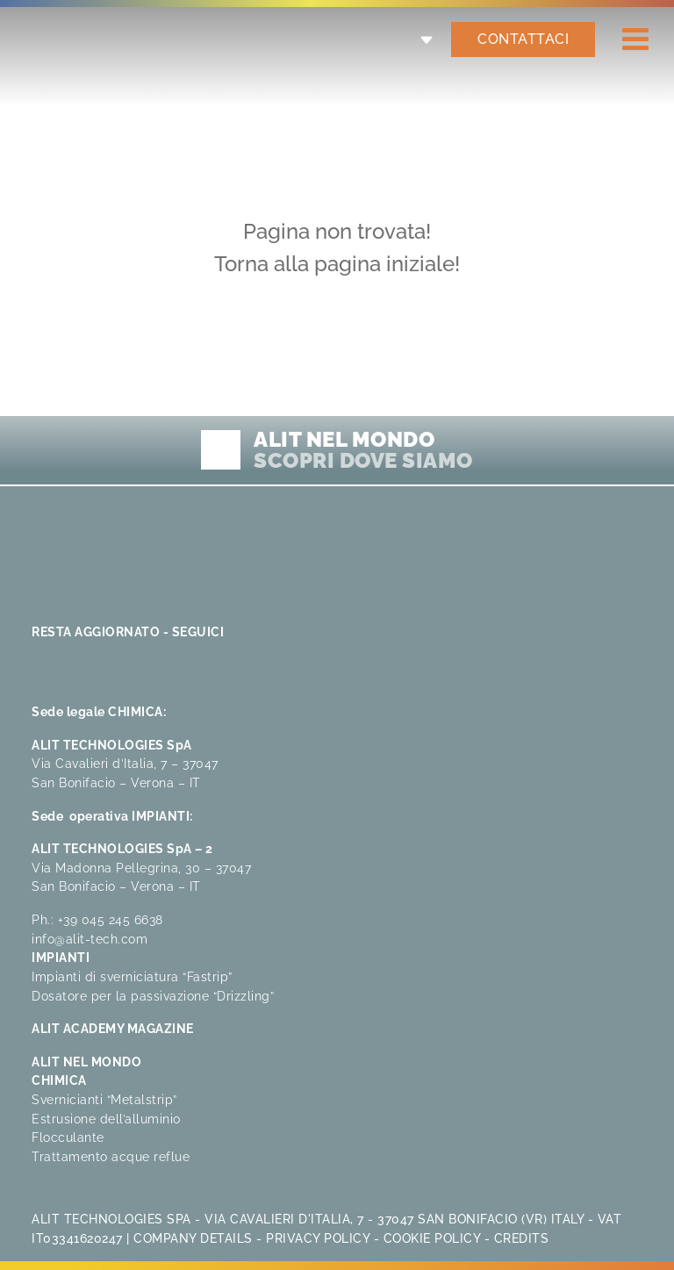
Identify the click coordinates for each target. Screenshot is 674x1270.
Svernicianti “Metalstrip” (104, 1099)
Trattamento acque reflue (111, 1156)
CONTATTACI (523, 39)
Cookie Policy (432, 1238)
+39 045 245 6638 (110, 919)
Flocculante (68, 1137)
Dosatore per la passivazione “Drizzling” (153, 995)
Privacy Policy (317, 1238)
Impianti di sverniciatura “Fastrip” (132, 976)
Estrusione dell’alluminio (106, 1118)
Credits (521, 1238)
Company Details (193, 1238)
